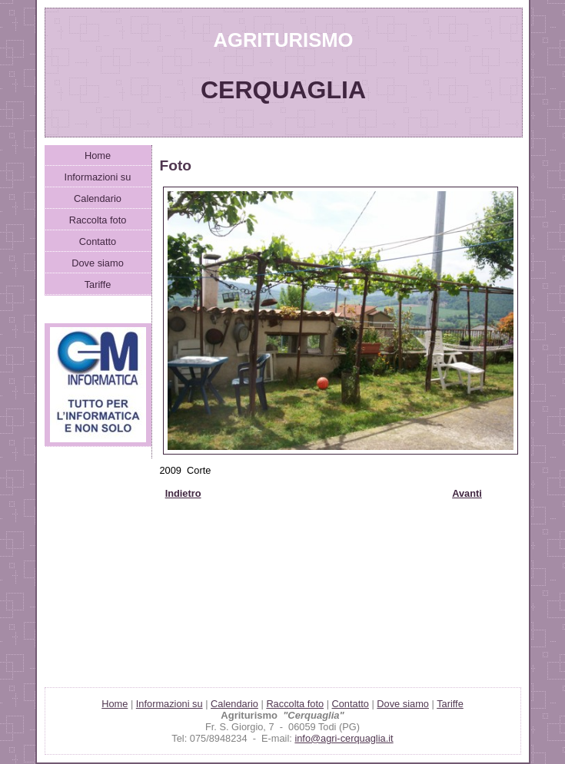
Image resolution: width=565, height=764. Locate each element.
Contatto (97, 241)
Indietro (183, 493)
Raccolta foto (98, 220)
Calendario (97, 198)
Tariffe (98, 284)
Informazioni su (98, 177)
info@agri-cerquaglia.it (343, 738)
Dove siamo (97, 263)
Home (98, 155)
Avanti (467, 493)
